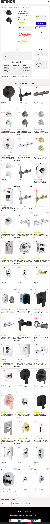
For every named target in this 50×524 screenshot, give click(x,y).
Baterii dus (9, 7)
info (15, 109)
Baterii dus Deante (25, 7)
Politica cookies (36, 515)
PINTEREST (28, 511)
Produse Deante (17, 7)
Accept (30, 523)
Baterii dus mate (26, 503)
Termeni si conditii (14, 515)
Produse (4, 7)
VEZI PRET (41, 23)
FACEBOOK (21, 511)
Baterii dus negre (6, 503)
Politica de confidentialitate (25, 515)
